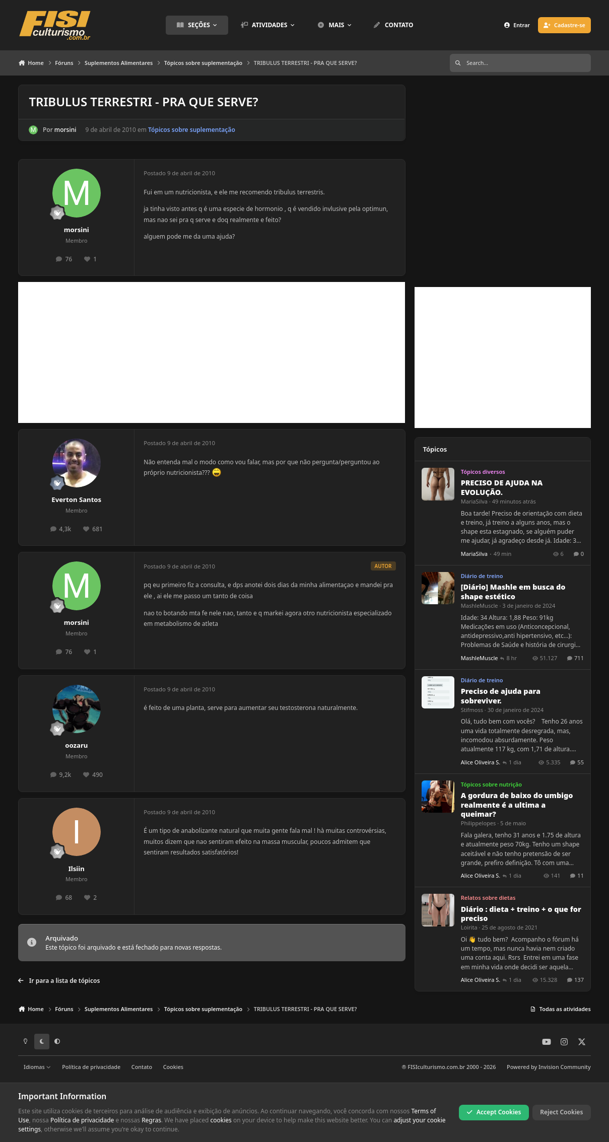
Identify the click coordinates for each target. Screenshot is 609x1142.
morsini (65, 129)
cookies (220, 1120)
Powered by (549, 1066)
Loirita (468, 927)
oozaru (76, 745)
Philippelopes (478, 823)
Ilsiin (77, 868)
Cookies (173, 1066)
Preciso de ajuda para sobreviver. (500, 695)
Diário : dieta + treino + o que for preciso (520, 913)
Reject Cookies (561, 1112)
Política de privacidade (91, 1066)
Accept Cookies (494, 1112)
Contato (141, 1066)
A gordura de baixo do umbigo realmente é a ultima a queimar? (516, 805)
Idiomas (37, 1066)
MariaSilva (473, 501)
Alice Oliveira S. (480, 762)
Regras (151, 1120)
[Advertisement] (211, 352)
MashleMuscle (479, 605)
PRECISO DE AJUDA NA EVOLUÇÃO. (501, 487)
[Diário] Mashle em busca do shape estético (512, 592)
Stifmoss (471, 709)
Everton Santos (76, 499)
